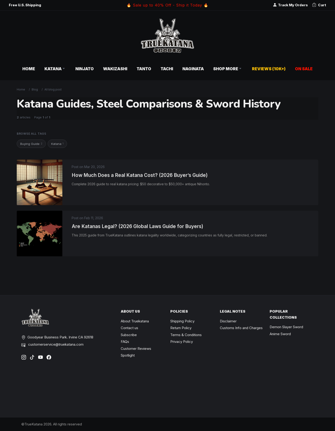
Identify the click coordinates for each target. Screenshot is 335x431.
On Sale (304, 68)
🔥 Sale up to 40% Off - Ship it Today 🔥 (167, 5)
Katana (55, 68)
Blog (35, 89)
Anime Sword (280, 334)
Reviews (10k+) (269, 68)
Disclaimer (228, 321)
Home (28, 68)
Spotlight (128, 355)
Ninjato (84, 68)
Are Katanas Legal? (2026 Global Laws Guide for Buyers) (137, 228)
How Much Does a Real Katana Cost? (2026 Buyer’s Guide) (140, 177)
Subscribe (129, 335)
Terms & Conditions (186, 335)
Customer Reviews (136, 348)
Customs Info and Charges (241, 328)
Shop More (228, 68)
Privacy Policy (181, 341)
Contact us (129, 328)
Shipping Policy (182, 321)
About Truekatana (135, 321)
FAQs (125, 341)
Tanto (144, 68)
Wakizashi (115, 68)
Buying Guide (31, 143)
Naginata (193, 68)
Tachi (167, 68)
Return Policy (180, 328)
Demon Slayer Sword (286, 327)
